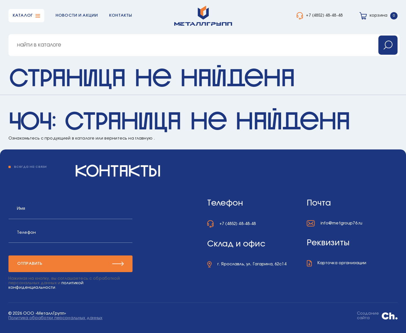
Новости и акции (77, 15)
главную (144, 138)
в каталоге (83, 138)
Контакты (120, 15)
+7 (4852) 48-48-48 (324, 15)
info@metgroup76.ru (342, 223)
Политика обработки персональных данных (55, 318)
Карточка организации (342, 263)
